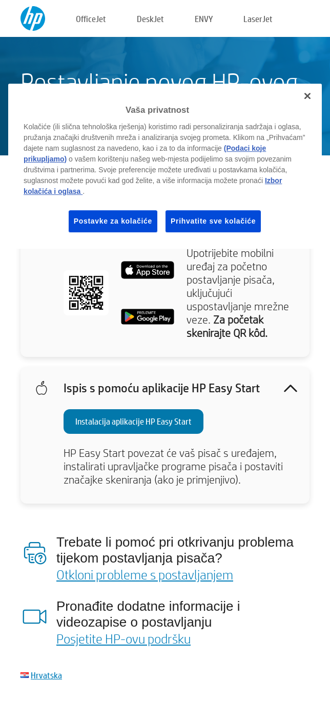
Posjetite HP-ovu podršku (123, 638)
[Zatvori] (307, 96)
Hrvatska (46, 675)
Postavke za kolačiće (113, 221)
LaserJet (258, 19)
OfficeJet (91, 19)
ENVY (204, 19)
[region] (165, 166)
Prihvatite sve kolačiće (213, 221)
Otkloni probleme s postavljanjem (144, 574)
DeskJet (150, 19)
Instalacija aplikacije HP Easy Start (133, 421)
